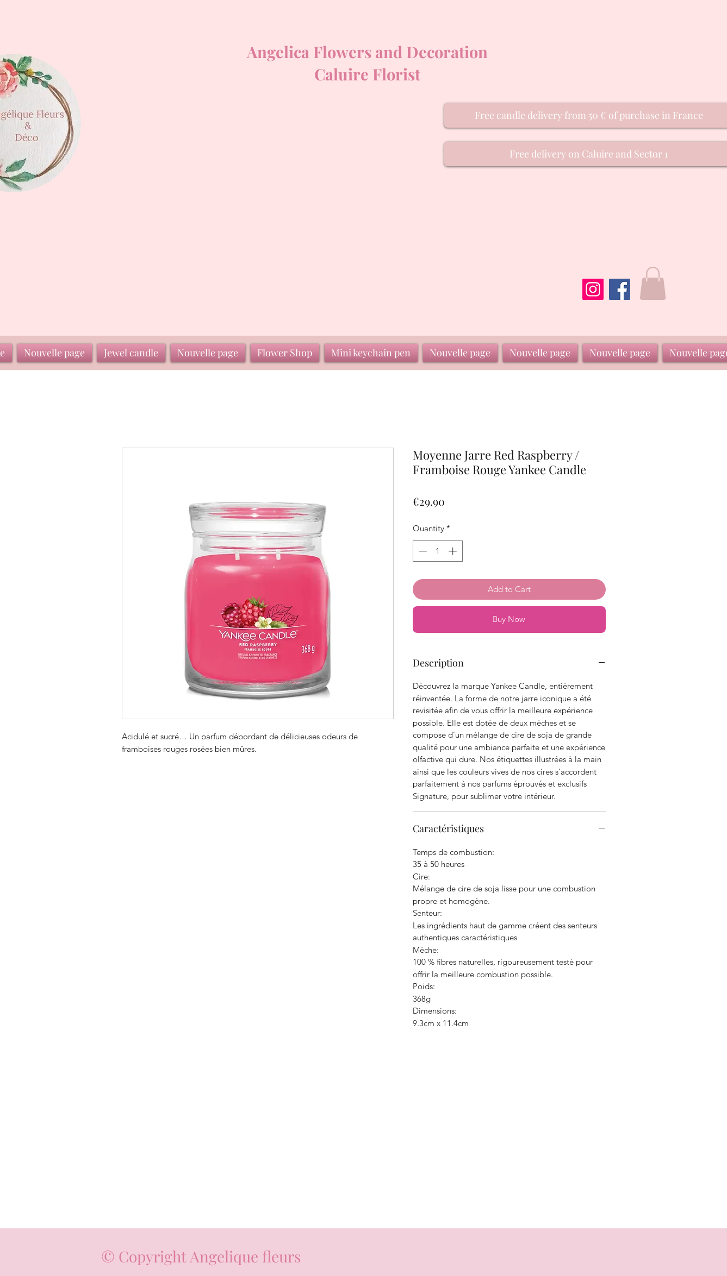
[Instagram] (593, 289)
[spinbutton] (437, 551)
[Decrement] (421, 551)
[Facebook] (619, 289)
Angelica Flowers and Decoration (367, 51)
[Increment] (453, 551)
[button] (653, 283)
